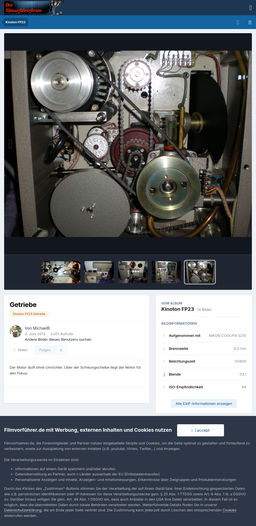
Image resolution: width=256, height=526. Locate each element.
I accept (200, 430)
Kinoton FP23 (177, 309)
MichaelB (41, 328)
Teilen (21, 350)
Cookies (229, 510)
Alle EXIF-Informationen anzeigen (203, 403)
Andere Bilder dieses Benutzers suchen (58, 339)
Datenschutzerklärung (22, 510)
